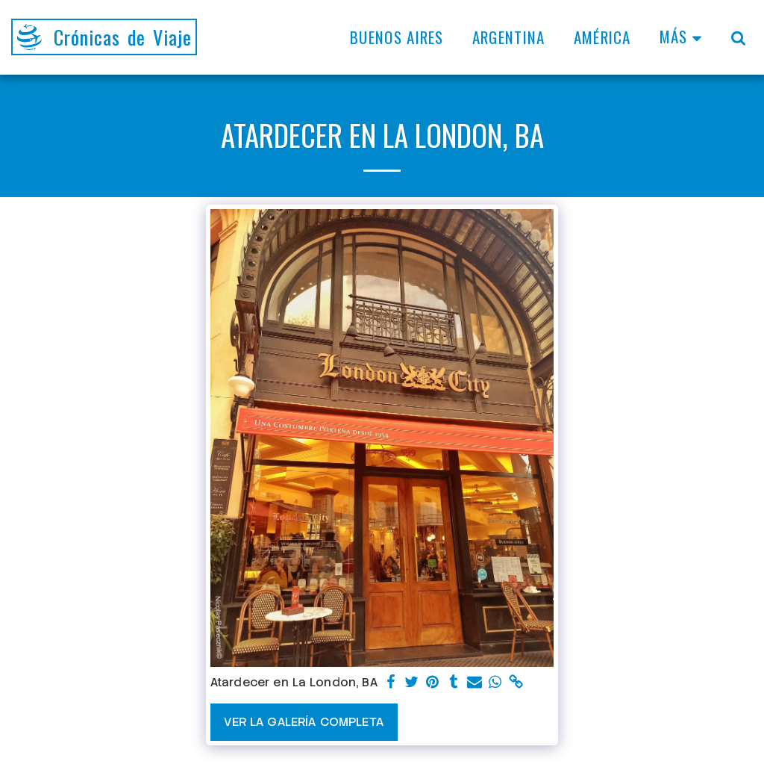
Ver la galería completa (303, 722)
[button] (738, 37)
